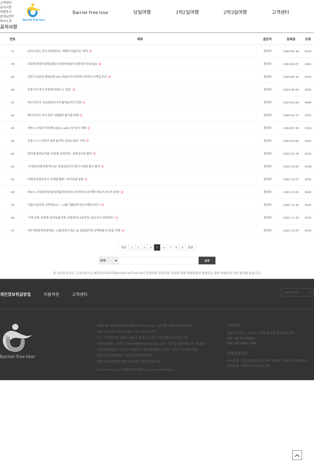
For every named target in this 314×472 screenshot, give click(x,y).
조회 (308, 39)
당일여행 (142, 12)
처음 (123, 247)
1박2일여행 (187, 12)
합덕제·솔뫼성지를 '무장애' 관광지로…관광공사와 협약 (60, 153)
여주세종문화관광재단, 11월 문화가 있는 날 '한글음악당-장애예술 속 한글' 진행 (74, 230)
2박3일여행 (235, 12)
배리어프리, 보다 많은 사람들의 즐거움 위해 (53, 115)
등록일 (291, 39)
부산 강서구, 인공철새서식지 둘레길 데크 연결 (55, 102)
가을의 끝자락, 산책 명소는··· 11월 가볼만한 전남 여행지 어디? (64, 205)
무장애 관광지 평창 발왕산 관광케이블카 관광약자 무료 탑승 (63, 64)
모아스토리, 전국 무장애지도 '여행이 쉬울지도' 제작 (58, 51)
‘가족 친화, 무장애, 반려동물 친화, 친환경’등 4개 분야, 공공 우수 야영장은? (71, 217)
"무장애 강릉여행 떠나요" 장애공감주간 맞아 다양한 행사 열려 (64, 166)
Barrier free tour (90, 12)
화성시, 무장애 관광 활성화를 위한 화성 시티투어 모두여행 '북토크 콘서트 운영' (74, 192)
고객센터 (280, 12)
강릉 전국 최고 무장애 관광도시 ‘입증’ (50, 89)
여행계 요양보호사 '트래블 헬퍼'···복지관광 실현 (56, 179)
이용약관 (51, 294)
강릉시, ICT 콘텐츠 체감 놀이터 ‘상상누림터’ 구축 (56, 141)
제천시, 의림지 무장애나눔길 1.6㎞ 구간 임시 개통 (57, 128)
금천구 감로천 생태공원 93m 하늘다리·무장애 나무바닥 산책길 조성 (67, 77)
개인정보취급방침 (15, 294)
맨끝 (190, 247)
